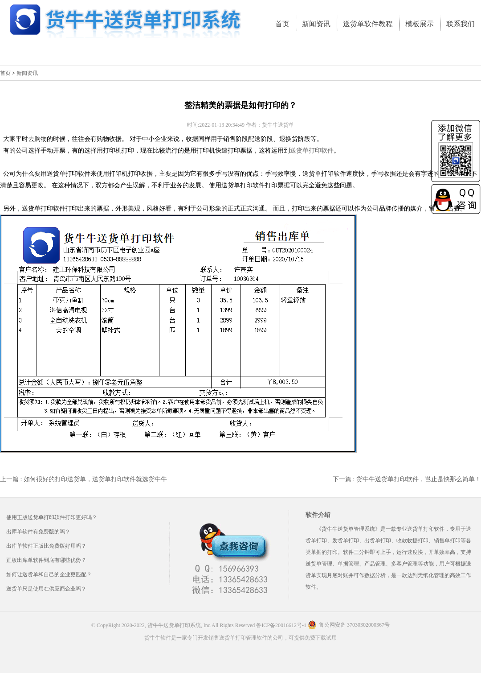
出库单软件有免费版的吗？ (38, 531)
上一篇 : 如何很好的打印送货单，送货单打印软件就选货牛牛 (83, 479)
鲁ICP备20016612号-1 (281, 625)
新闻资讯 (27, 73)
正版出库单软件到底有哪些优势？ (46, 560)
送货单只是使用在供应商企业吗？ (46, 589)
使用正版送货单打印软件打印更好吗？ (51, 517)
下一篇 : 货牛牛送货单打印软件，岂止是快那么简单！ (407, 479)
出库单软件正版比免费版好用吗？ (46, 546)
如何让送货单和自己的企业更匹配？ (49, 574)
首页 (5, 73)
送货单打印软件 (312, 150)
